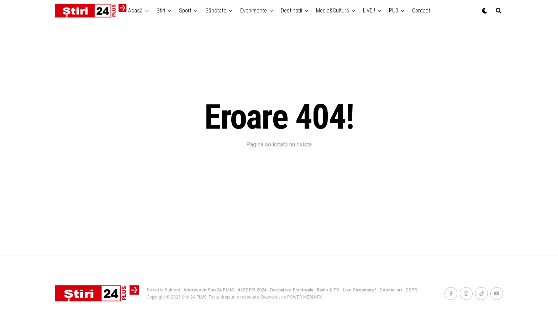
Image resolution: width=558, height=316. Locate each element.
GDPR (411, 289)
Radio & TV (328, 289)
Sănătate (215, 10)
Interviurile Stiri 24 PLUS (209, 289)
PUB (393, 10)
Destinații (291, 10)
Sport (185, 10)
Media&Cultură (332, 10)
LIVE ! (369, 10)
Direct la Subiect (163, 289)
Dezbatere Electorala (291, 289)
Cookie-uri (390, 289)
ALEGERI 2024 (252, 289)
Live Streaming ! (359, 289)
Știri (161, 10)
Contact (421, 10)
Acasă (135, 10)
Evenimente (253, 10)
